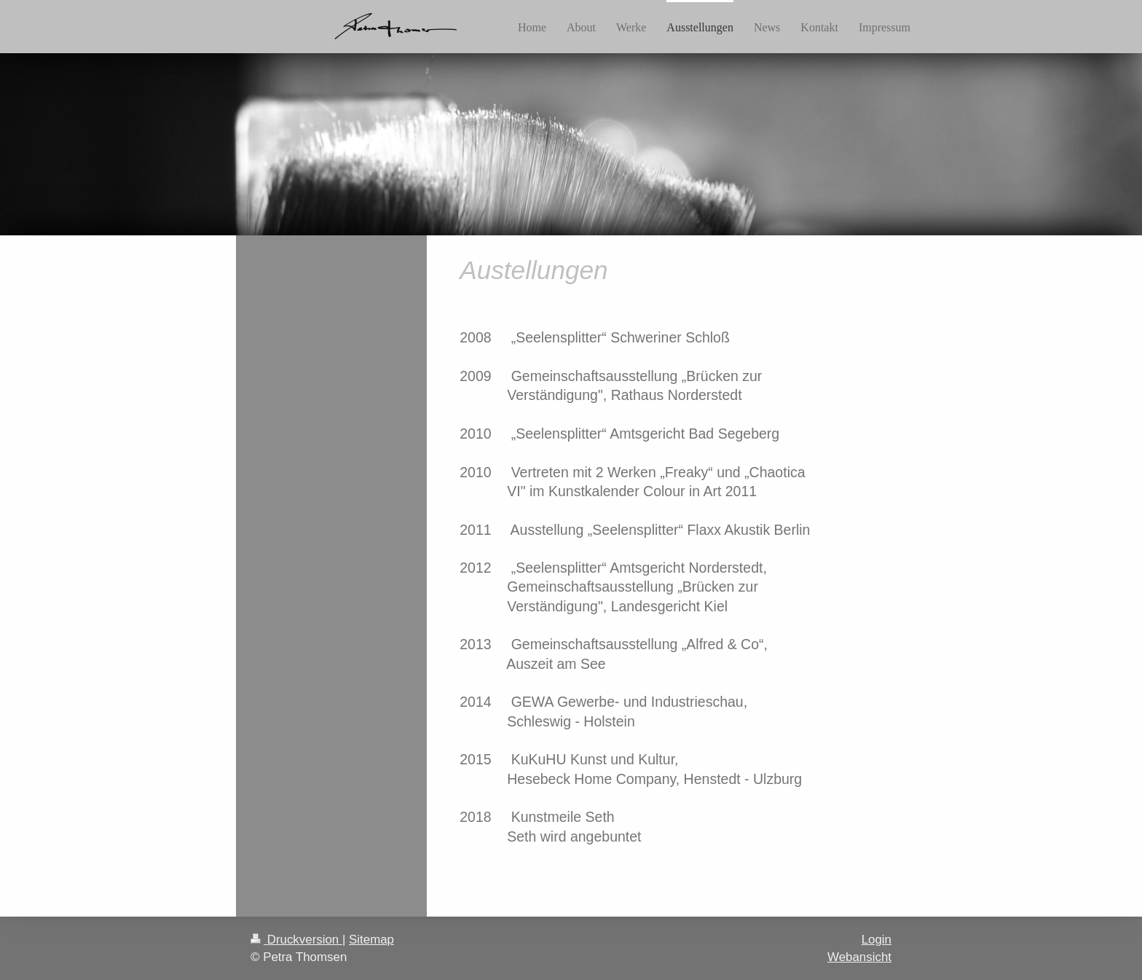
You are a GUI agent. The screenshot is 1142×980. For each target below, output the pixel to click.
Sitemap (371, 939)
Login (876, 939)
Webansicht (859, 957)
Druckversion (296, 939)
